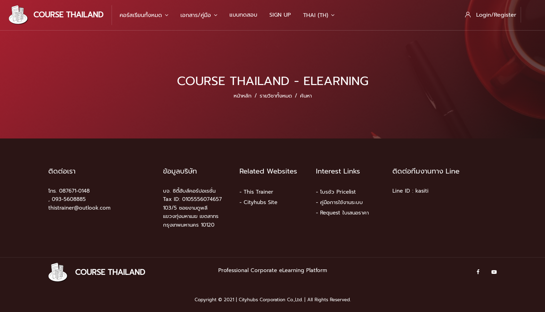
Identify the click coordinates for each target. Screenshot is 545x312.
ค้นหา (306, 96)
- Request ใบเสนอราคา (342, 213)
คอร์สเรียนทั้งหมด (144, 15)
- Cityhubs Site (258, 202)
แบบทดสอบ (243, 15)
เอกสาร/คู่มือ (198, 15)
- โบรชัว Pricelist (336, 192)
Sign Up (280, 15)
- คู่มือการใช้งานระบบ (339, 202)
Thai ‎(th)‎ (318, 15)
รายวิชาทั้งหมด (276, 96)
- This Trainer (256, 192)
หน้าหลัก (243, 96)
